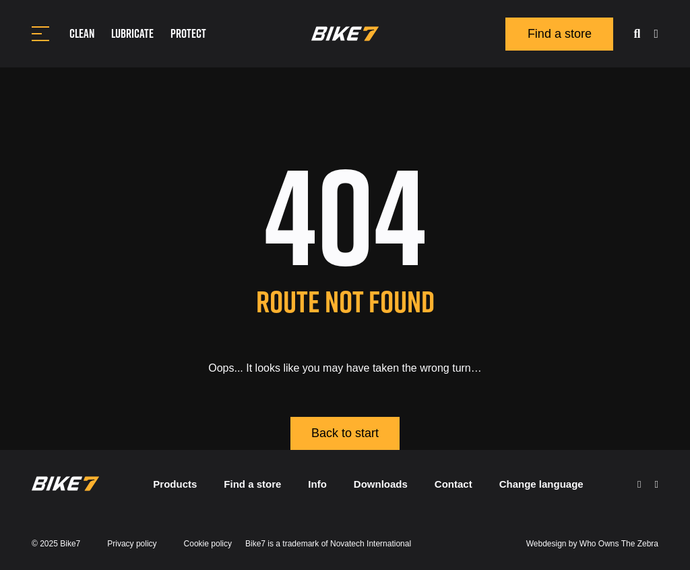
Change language (541, 484)
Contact (453, 484)
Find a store (560, 33)
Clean (81, 33)
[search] (636, 34)
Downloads (381, 484)
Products (175, 484)
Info (317, 484)
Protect (188, 33)
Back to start (345, 433)
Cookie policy (208, 543)
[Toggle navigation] (40, 33)
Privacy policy (131, 543)
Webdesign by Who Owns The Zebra (592, 543)
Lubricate (132, 33)
